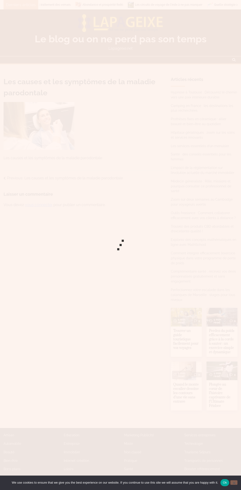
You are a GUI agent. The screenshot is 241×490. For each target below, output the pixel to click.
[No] (233, 482)
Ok (225, 482)
